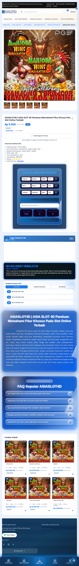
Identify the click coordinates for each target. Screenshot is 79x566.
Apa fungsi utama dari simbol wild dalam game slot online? (29, 394)
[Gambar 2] (14, 105)
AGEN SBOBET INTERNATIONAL (65, 4)
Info (71, 238)
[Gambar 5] (37, 105)
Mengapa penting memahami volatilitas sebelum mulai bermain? (31, 415)
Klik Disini (20, 161)
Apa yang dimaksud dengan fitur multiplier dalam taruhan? (29, 408)
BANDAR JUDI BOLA (51, 19)
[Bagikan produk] (72, 118)
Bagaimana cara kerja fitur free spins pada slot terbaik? (28, 401)
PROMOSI (8, 561)
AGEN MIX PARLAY (36, 19)
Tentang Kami (46, 529)
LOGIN (55, 6)
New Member (62, 286)
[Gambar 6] (44, 105)
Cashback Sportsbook (39, 286)
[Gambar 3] (22, 105)
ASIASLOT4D (50, 4)
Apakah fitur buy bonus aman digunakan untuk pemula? (28, 422)
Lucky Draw (17, 286)
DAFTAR (48, 6)
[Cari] (22, 12)
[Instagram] (8, 544)
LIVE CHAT (70, 561)
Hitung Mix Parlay (39, 220)
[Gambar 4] (29, 105)
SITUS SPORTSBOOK (67, 19)
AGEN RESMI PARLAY (39, 25)
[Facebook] (4, 544)
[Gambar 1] (7, 105)
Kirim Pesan (9, 535)
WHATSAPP (24, 561)
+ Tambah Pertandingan (39, 199)
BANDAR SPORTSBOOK (54, 25)
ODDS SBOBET (28, 25)
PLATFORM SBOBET (21, 19)
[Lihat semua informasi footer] (19, 551)
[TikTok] (13, 544)
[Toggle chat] (74, 560)
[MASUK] (73, 12)
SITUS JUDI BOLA (16, 25)
